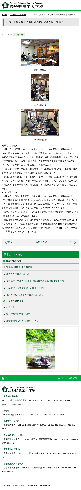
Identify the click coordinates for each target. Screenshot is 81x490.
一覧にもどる (41, 242)
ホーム (8, 378)
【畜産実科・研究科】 (12, 449)
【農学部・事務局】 (11, 396)
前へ (10, 242)
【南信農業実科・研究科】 (14, 464)
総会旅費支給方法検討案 (18, 314)
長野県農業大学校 (22, 5)
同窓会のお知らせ (18, 14)
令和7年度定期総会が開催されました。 (25, 295)
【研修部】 (7, 410)
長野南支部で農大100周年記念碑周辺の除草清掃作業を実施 (35, 281)
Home (4, 14)
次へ (71, 242)
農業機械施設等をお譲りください (22, 321)
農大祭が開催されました (18, 274)
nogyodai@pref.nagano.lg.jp (14, 404)
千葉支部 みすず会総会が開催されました (27, 288)
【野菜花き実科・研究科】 (14, 435)
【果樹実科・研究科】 (12, 421)
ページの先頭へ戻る (69, 378)
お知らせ (19, 35)
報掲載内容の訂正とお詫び (19, 267)
